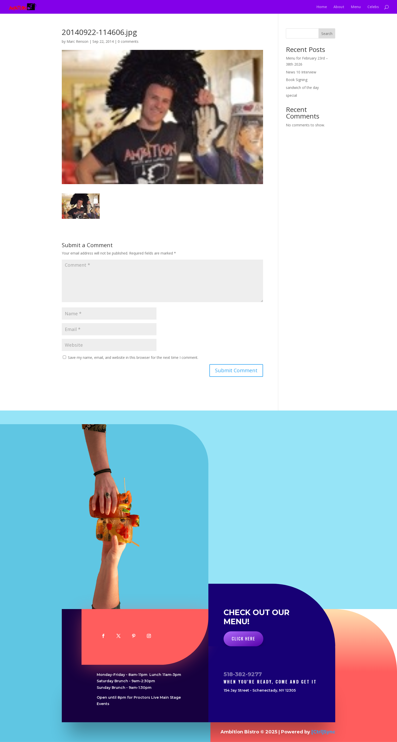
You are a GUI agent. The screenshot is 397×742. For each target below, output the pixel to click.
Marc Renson (77, 41)
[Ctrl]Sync (323, 732)
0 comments (128, 41)
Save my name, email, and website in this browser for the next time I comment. (133, 357)
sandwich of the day (302, 87)
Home (321, 7)
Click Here (243, 639)
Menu (356, 7)
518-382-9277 (243, 674)
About (338, 7)
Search (326, 33)
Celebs (373, 7)
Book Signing (296, 79)
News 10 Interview (301, 72)
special (291, 95)
